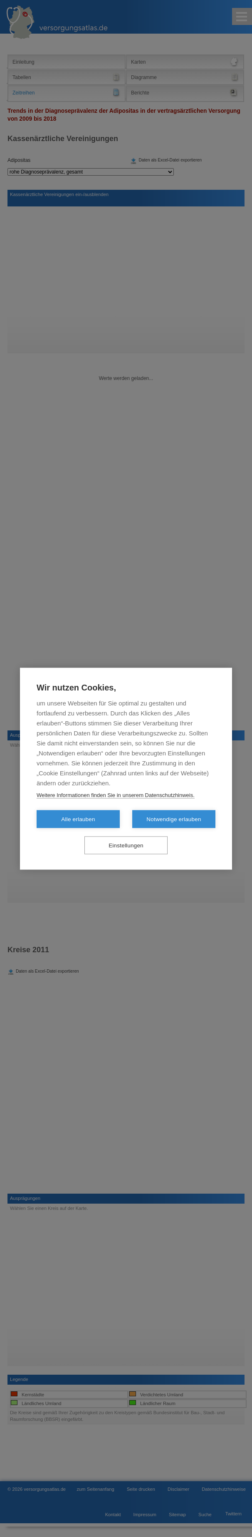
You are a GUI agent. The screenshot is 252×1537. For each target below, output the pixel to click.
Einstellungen (126, 845)
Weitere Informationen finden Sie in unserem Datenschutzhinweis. (116, 795)
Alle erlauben (78, 819)
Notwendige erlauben (173, 819)
